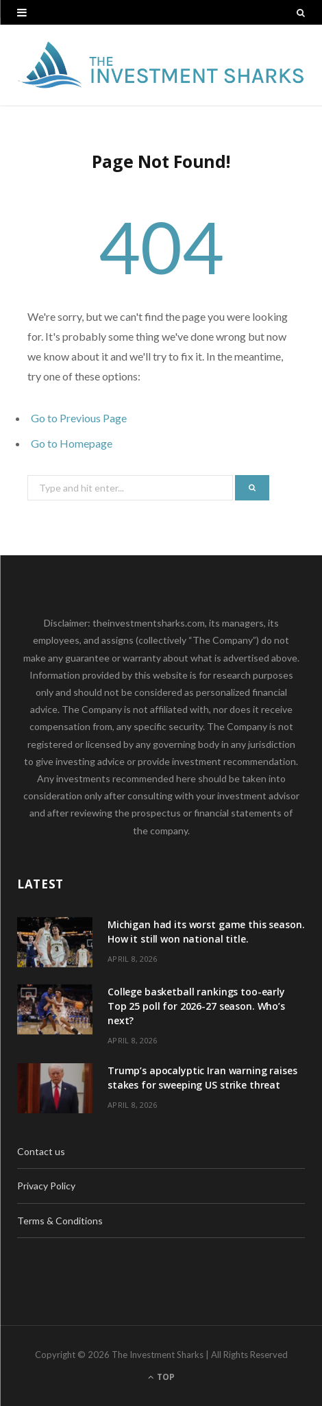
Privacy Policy (46, 1185)
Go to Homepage (71, 443)
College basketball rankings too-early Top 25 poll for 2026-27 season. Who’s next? (196, 1006)
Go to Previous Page (79, 417)
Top (161, 1377)
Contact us (41, 1151)
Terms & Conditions (60, 1220)
